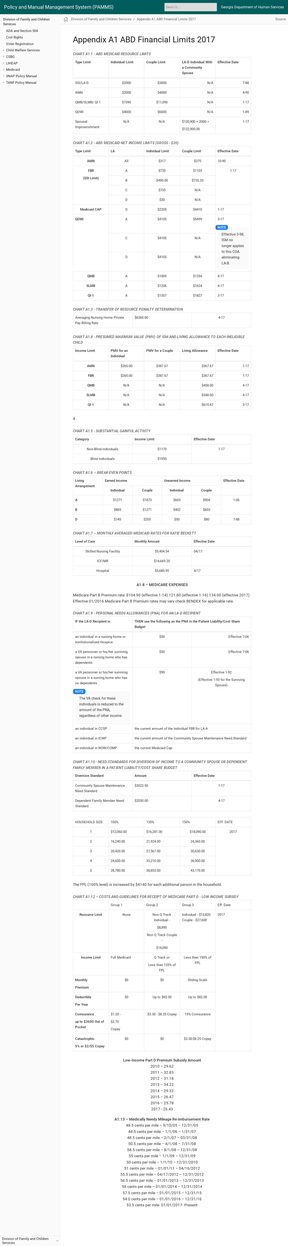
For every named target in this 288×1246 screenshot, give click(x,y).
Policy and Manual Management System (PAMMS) (59, 7)
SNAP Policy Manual (21, 76)
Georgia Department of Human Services (252, 7)
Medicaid (13, 70)
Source (280, 19)
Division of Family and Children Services (101, 19)
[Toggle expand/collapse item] (3, 50)
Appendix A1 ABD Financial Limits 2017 (166, 19)
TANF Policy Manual (21, 83)
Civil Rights (14, 37)
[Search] (190, 7)
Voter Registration (20, 44)
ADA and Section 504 (22, 31)
